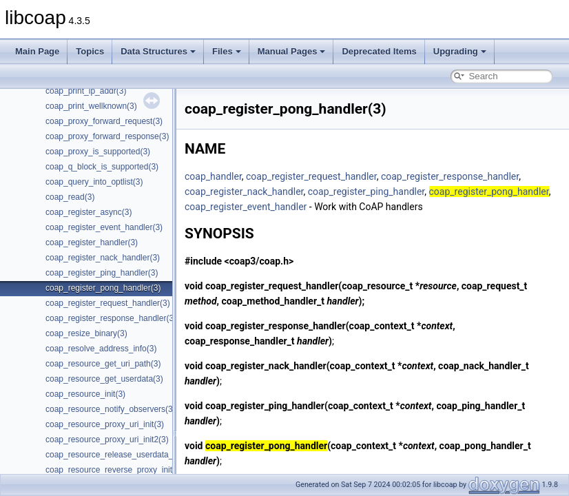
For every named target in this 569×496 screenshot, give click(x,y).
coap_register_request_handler (311, 176)
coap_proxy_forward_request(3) (104, 121)
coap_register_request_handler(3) (107, 303)
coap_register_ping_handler (366, 191)
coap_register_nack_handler (244, 191)
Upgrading (459, 51)
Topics (90, 51)
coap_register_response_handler (450, 176)
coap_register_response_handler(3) (110, 318)
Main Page (37, 51)
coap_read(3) (69, 197)
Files (226, 51)
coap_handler (213, 176)
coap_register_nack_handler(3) (102, 257)
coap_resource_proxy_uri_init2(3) (107, 439)
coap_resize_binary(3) (86, 333)
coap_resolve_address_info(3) (100, 348)
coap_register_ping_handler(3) (101, 273)
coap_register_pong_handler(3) (103, 288)
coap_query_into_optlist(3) (94, 182)
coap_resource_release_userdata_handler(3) (128, 454)
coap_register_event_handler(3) (104, 227)
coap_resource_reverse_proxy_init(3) (114, 470)
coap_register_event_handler (246, 206)
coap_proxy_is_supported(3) (97, 151)
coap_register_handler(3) (91, 242)
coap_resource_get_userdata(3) (104, 379)
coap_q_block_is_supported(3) (101, 167)
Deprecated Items (379, 51)
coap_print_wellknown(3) (91, 106)
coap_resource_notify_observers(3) (110, 409)
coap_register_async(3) (88, 212)
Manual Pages (292, 51)
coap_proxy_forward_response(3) (107, 136)
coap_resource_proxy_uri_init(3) (104, 424)
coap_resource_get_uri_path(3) (103, 364)
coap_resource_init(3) (85, 394)
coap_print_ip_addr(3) (85, 91)
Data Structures (158, 51)
